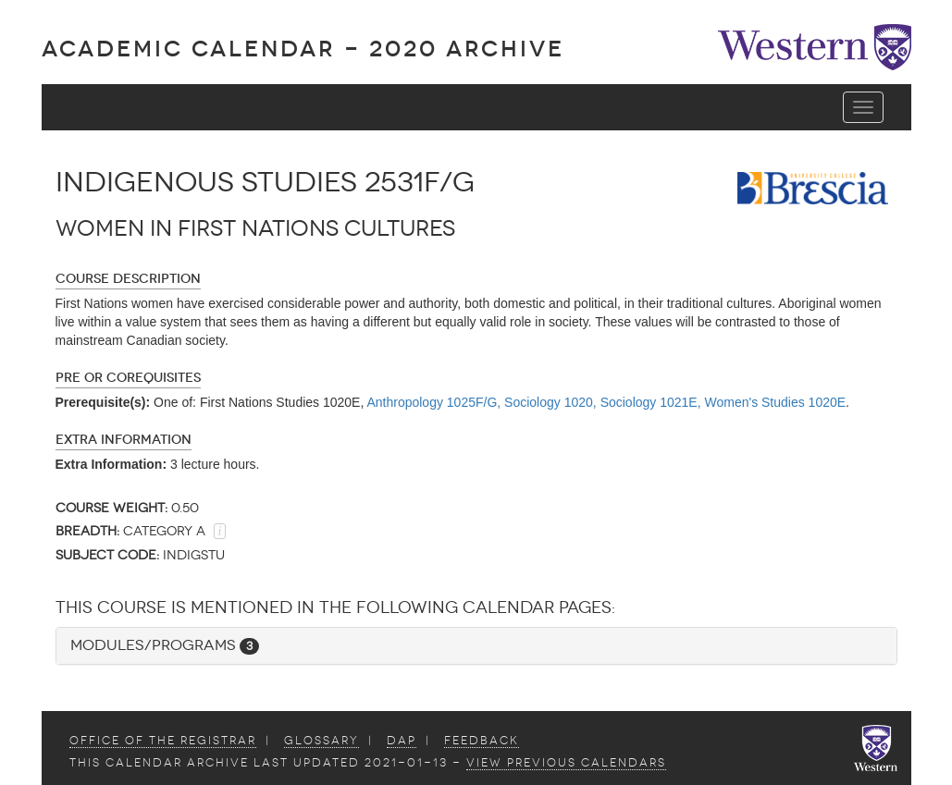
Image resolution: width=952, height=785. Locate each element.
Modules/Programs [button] (164, 645)
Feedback (481, 740)
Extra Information (124, 440)
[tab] (476, 646)
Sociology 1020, (550, 402)
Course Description (128, 279)
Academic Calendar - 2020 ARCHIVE (303, 48)
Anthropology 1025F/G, (433, 402)
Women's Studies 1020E (775, 402)
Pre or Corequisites (128, 378)
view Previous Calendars (566, 762)
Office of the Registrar (162, 740)
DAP (401, 740)
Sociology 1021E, (650, 402)
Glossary (321, 740)
